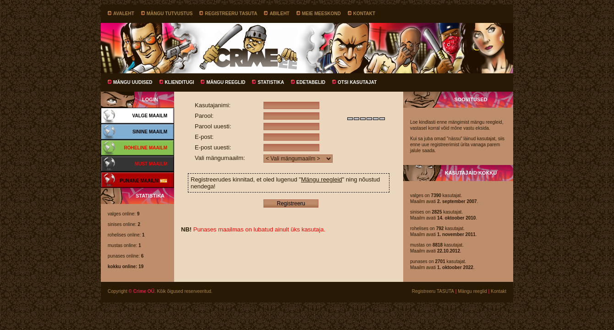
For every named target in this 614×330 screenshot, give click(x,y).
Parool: (204, 115)
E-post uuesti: (213, 147)
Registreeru (291, 203)
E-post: (204, 136)
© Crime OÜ (141, 291)
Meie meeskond (321, 13)
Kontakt (364, 13)
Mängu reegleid (321, 179)
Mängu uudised (133, 82)
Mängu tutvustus (170, 13)
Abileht (279, 13)
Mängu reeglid (225, 82)
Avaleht (123, 13)
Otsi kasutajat (357, 82)
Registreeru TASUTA (231, 13)
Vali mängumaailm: (220, 157)
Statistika (271, 82)
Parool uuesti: (213, 126)
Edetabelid (310, 82)
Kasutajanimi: (212, 105)
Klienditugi (179, 82)
